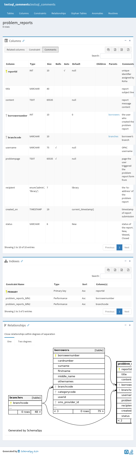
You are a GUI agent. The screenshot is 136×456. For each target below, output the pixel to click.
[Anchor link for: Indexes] (21, 260)
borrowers (114, 114)
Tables (11, 13)
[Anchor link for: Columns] (22, 40)
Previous (109, 247)
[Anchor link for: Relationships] (27, 325)
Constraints (40, 13)
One (9, 341)
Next (126, 247)
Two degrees (25, 341)
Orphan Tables (79, 13)
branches (113, 136)
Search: (112, 56)
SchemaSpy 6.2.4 (28, 451)
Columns (24, 13)
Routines (113, 13)
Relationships (59, 13)
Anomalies (97, 13)
